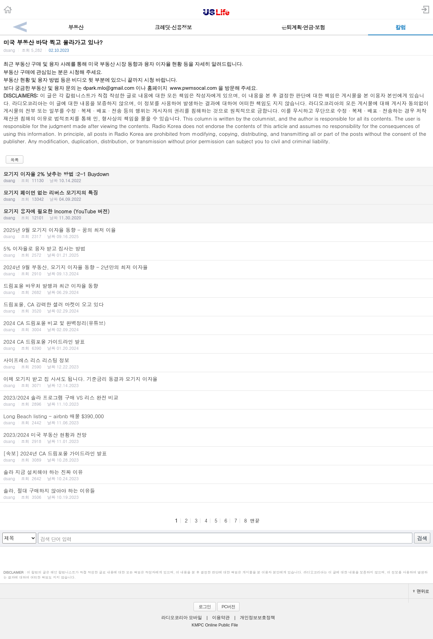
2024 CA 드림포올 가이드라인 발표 (216, 344)
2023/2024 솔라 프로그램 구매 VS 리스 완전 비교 (216, 400)
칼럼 (400, 27)
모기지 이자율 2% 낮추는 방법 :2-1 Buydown (216, 176)
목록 (14, 160)
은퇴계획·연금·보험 (303, 27)
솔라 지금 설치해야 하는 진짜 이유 (216, 474)
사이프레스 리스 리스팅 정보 (216, 363)
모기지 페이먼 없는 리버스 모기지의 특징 (216, 195)
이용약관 (221, 617)
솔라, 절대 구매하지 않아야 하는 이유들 (216, 493)
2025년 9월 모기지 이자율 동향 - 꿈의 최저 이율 (216, 232)
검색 (422, 538)
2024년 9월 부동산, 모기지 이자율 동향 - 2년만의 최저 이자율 (216, 269)
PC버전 (228, 606)
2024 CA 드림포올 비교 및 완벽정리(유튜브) (216, 325)
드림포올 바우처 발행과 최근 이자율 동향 (216, 288)
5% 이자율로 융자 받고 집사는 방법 (216, 251)
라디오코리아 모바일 (181, 617)
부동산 (76, 27)
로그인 (205, 606)
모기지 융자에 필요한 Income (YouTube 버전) (216, 214)
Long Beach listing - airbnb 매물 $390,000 (216, 418)
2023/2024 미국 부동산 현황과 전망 (216, 437)
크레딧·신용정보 (173, 27)
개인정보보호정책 (257, 617)
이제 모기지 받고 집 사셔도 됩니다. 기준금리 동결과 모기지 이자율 (216, 381)
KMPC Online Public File (215, 625)
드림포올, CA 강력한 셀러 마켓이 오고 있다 (216, 307)
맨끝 (254, 520)
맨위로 (421, 591)
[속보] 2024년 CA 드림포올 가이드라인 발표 (216, 456)
